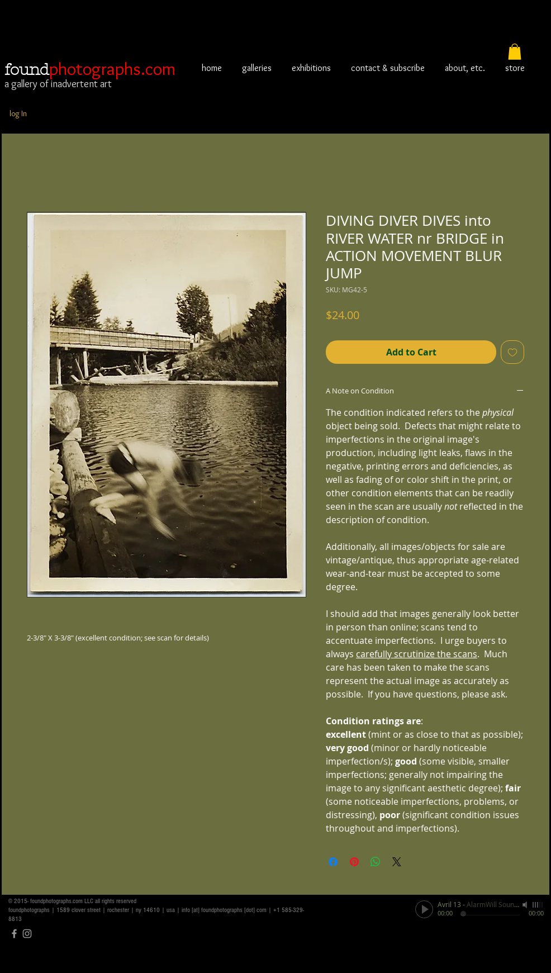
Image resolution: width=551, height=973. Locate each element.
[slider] (538, 905)
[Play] (424, 909)
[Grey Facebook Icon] (14, 933)
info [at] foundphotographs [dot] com (224, 910)
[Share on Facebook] (333, 861)
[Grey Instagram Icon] (27, 933)
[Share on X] (396, 861)
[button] (514, 52)
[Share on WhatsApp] (375, 861)
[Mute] (525, 904)
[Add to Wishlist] (512, 352)
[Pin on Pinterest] (354, 861)
